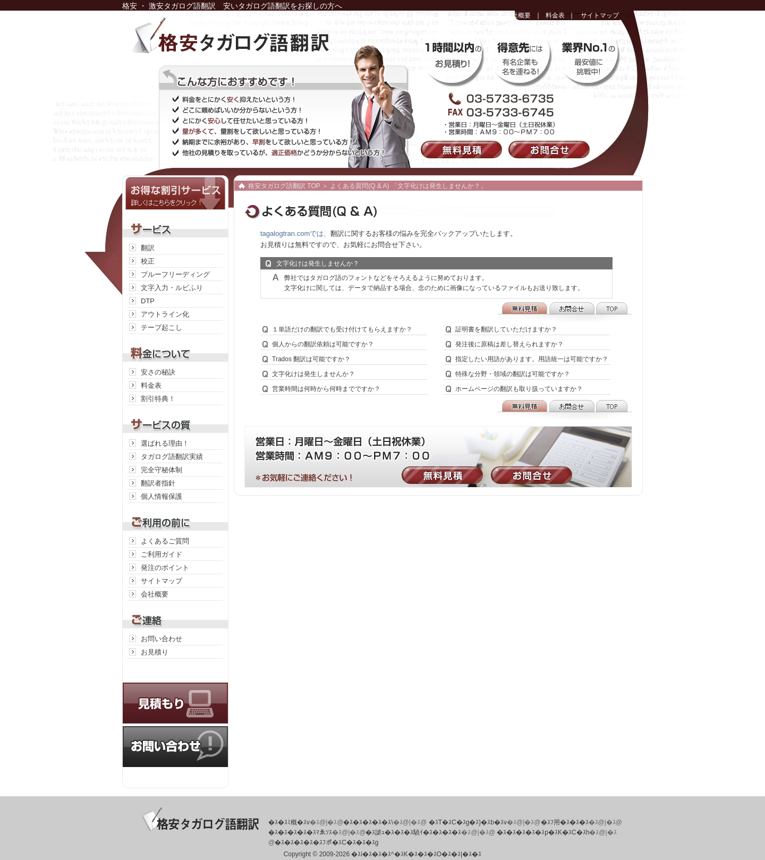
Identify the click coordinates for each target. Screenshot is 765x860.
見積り (175, 692)
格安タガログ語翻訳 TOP (284, 186)
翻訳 (148, 248)
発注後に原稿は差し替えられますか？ (509, 344)
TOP (613, 312)
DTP (148, 301)
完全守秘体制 (161, 470)
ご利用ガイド (161, 554)
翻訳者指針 (158, 483)
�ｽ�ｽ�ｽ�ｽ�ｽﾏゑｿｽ (300, 832)
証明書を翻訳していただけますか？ (506, 329)
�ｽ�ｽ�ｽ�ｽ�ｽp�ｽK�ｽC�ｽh (543, 832)
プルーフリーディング (175, 274)
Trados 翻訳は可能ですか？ (311, 359)
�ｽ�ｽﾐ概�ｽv (289, 822)
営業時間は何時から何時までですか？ (326, 389)
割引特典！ (158, 399)
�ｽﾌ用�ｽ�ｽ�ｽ (565, 822)
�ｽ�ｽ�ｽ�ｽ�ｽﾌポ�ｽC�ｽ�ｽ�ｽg (326, 842)
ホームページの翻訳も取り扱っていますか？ (519, 389)
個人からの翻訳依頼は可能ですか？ (323, 344)
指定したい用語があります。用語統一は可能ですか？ (531, 359)
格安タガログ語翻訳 (252, 42)
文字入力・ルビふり (172, 288)
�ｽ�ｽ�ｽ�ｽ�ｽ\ (368, 822)
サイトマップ (600, 15)
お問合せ (551, 149)
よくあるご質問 (165, 541)
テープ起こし (161, 327)
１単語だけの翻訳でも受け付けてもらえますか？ (342, 329)
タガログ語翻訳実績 (172, 457)
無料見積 (463, 149)
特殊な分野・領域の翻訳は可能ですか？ (512, 374)
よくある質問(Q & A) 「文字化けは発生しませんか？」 (408, 186)
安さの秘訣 (158, 372)
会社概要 (518, 15)
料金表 (555, 15)
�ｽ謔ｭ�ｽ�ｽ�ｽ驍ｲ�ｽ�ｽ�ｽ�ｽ (413, 832)
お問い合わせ (161, 639)
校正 (148, 261)
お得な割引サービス (175, 192)
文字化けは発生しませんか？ (313, 374)
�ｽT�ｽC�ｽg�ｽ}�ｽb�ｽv (468, 822)
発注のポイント (165, 568)
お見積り (154, 652)
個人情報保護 (161, 496)
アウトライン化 (165, 314)
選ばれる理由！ (165, 443)
